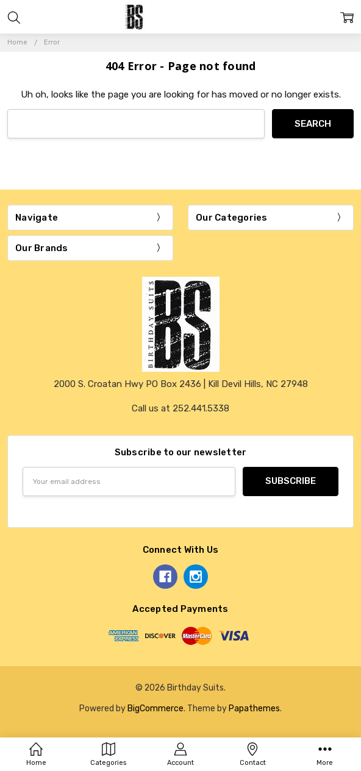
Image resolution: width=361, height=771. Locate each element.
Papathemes (254, 708)
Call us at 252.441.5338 (180, 408)
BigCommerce (155, 708)
